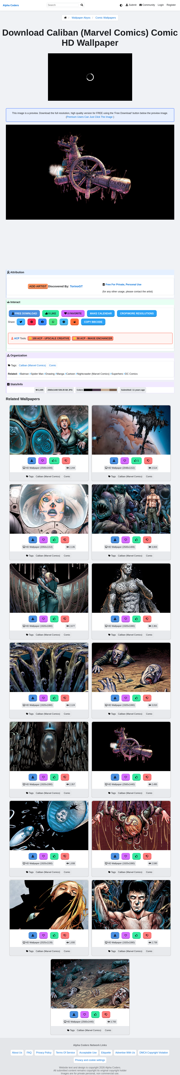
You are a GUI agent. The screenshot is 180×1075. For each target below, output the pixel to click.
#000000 (88, 390)
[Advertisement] (90, 244)
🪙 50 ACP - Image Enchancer (92, 338)
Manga (60, 373)
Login (161, 5)
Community (147, 5)
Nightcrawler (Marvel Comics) (93, 373)
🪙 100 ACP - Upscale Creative (49, 338)
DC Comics (131, 373)
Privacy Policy (43, 1052)
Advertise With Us (125, 1052)
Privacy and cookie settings (90, 1060)
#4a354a (96, 390)
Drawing (49, 373)
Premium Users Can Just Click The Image (90, 117)
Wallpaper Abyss (81, 17)
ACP (16, 338)
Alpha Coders (11, 5)
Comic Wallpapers (106, 17)
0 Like (50, 313)
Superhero (117, 373)
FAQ (29, 1052)
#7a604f (113, 390)
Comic (52, 365)
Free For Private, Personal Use (123, 284)
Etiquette (106, 1052)
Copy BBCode (93, 322)
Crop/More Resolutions (137, 313)
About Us (17, 1052)
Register (171, 5)
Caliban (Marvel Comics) (32, 365)
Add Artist (38, 286)
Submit (131, 5)
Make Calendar (101, 313)
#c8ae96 (105, 390)
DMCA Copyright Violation (153, 1052)
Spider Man (36, 373)
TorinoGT (76, 286)
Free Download (24, 313)
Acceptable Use (88, 1052)
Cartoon (70, 373)
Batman (24, 373)
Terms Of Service (65, 1052)
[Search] (82, 5)
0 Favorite (73, 313)
